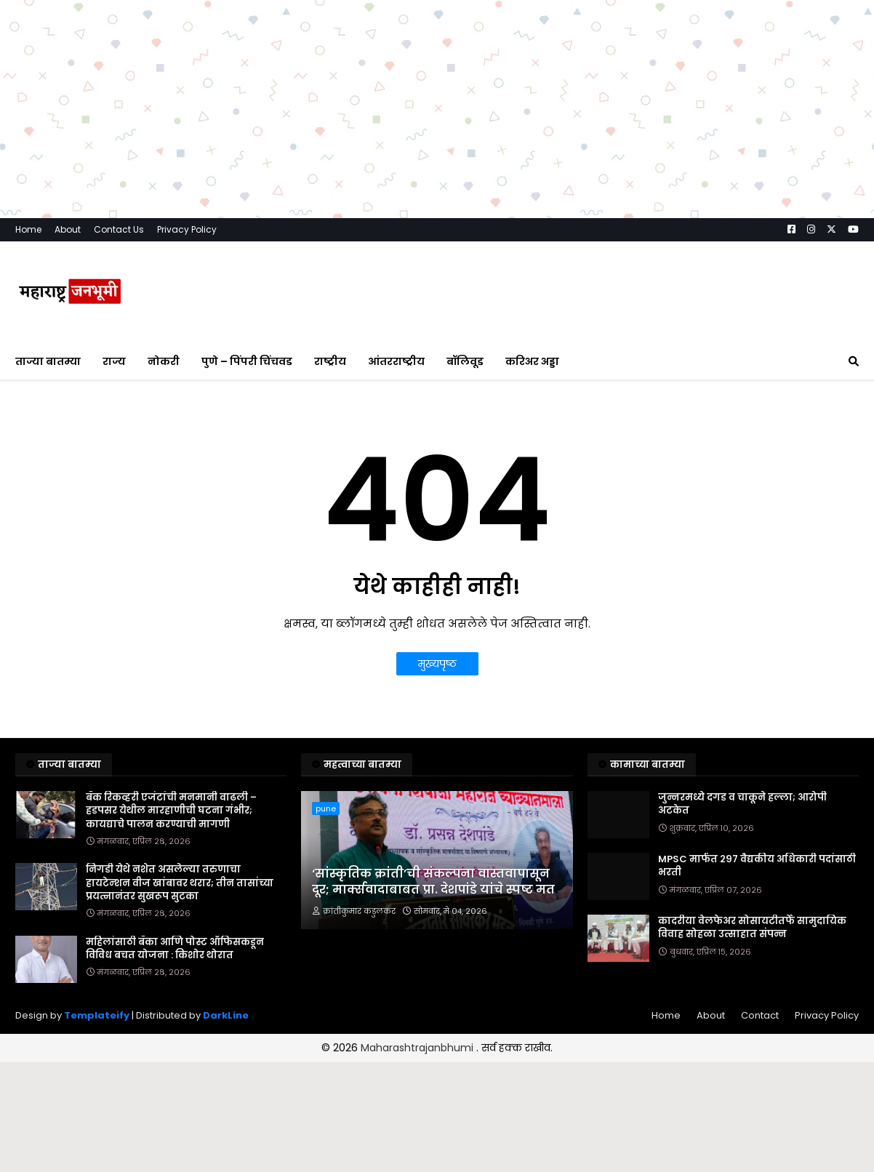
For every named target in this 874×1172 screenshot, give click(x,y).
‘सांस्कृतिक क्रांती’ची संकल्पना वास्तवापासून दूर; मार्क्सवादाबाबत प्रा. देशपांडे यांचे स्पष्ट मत (433, 882)
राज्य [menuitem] (114, 361)
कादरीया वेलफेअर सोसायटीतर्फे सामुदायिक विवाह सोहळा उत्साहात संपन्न (752, 928)
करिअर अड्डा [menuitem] (532, 361)
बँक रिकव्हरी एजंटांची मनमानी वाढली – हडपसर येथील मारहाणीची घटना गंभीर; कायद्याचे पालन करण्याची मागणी (171, 810)
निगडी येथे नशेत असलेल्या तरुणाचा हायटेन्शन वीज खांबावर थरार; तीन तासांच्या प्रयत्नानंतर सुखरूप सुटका (179, 882)
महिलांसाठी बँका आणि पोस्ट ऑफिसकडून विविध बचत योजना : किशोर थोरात (175, 949)
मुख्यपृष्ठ (437, 664)
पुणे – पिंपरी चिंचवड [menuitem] (246, 361)
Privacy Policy (187, 229)
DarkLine (226, 1015)
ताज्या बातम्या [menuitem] (48, 361)
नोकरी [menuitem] (164, 361)
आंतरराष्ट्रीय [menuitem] (396, 361)
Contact (760, 1015)
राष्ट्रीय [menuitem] (330, 361)
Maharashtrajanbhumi (418, 1047)
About (68, 229)
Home (28, 229)
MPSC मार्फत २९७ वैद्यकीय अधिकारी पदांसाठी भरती (757, 866)
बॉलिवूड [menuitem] (465, 361)
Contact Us (119, 229)
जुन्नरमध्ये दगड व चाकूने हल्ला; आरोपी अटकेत (742, 804)
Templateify (96, 1015)
